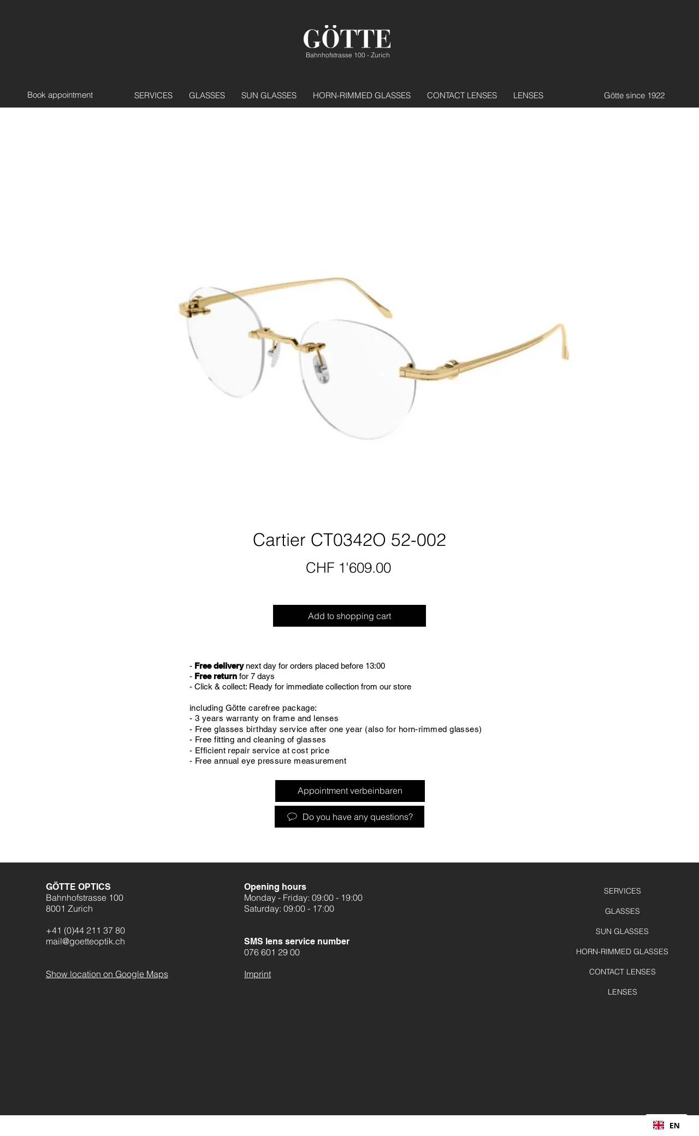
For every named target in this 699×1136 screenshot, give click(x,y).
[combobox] (666, 1125)
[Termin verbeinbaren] (350, 791)
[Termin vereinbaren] (63, 95)
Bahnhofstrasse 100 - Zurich (348, 55)
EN (666, 1125)
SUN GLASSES (622, 931)
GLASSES (622, 911)
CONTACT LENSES (622, 972)
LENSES (622, 992)
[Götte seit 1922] (628, 95)
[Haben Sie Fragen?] (349, 817)
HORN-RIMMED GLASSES (622, 951)
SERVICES (622, 891)
